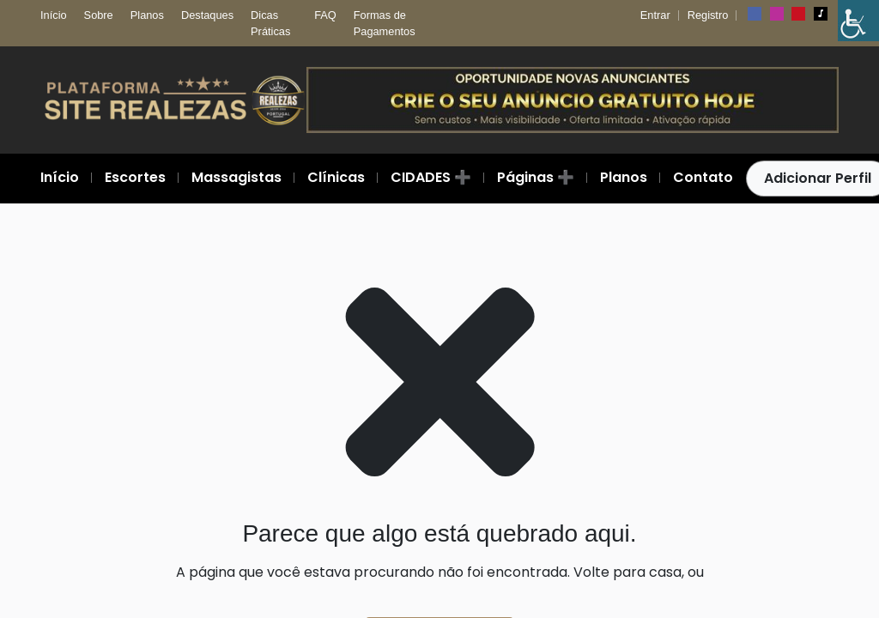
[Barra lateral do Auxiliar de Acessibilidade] (858, 20)
